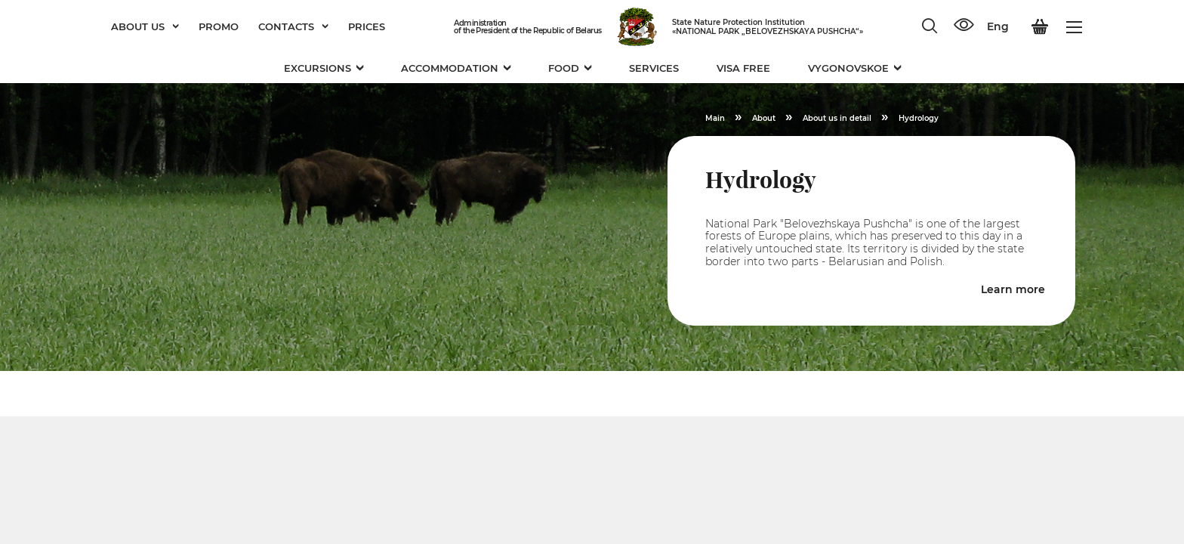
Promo (219, 26)
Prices (366, 26)
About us (145, 26)
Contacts (293, 26)
